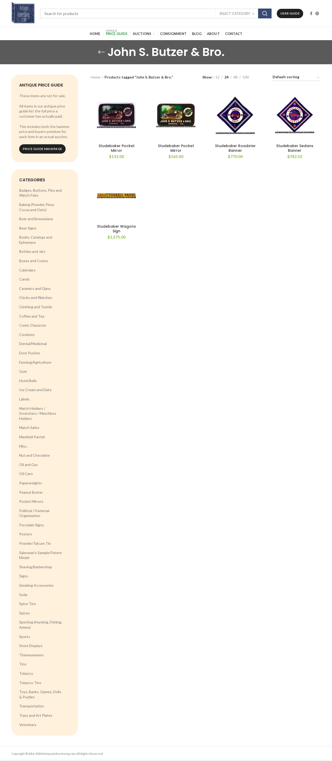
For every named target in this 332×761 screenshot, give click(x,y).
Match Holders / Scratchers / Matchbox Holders (37, 413)
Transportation (31, 706)
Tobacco (26, 673)
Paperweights (30, 483)
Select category (234, 13)
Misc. (23, 446)
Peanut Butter (31, 492)
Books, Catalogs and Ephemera (35, 240)
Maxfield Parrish (32, 437)
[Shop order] (296, 78)
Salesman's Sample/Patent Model (40, 555)
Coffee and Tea (31, 316)
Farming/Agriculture (35, 362)
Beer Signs (28, 228)
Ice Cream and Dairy (35, 389)
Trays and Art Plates (35, 715)
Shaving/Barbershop (35, 567)
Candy (24, 279)
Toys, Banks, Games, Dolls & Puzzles (40, 694)
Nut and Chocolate (34, 455)
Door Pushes (29, 353)
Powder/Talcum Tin (35, 543)
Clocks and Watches (35, 297)
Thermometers (31, 655)
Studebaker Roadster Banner (235, 148)
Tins (22, 664)
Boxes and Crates (33, 261)
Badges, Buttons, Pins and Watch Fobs (40, 193)
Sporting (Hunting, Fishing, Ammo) (40, 624)
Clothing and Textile (35, 307)
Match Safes (29, 427)
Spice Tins (27, 603)
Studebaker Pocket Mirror (117, 148)
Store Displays (31, 645)
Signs (23, 576)
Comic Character (32, 325)
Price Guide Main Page (42, 149)
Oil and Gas (28, 464)
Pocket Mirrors (31, 501)
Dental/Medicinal (33, 343)
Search (265, 13)
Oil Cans (26, 473)
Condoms (27, 334)
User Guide (290, 13)
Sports (24, 636)
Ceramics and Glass (35, 288)
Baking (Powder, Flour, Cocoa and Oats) (36, 207)
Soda (23, 594)
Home (95, 77)
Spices (24, 613)
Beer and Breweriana (36, 219)
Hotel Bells (28, 380)
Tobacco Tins (30, 682)
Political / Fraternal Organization (34, 513)
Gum (23, 371)
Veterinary (27, 724)
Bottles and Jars (32, 251)
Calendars (27, 270)
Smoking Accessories (36, 585)
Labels (24, 399)
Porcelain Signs (31, 525)
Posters (25, 534)
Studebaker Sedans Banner (294, 148)
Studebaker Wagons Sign (116, 228)
